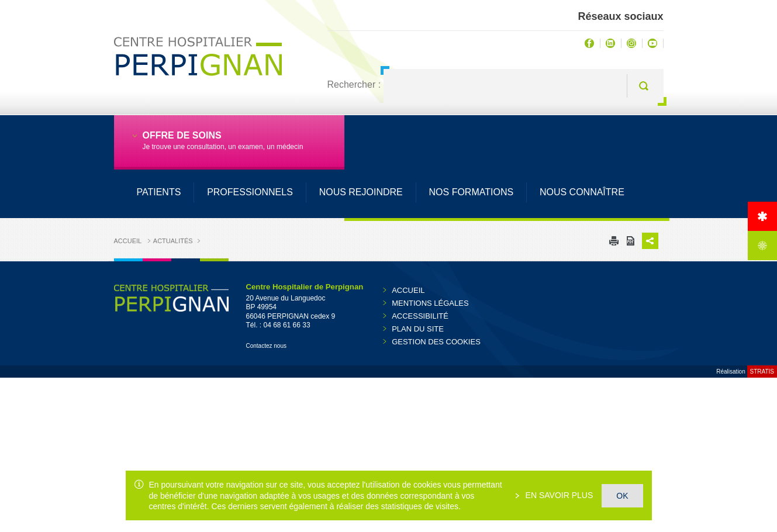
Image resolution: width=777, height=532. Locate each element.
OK (622, 495)
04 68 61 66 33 (287, 325)
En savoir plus (558, 495)
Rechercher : (354, 84)
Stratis (762, 371)
